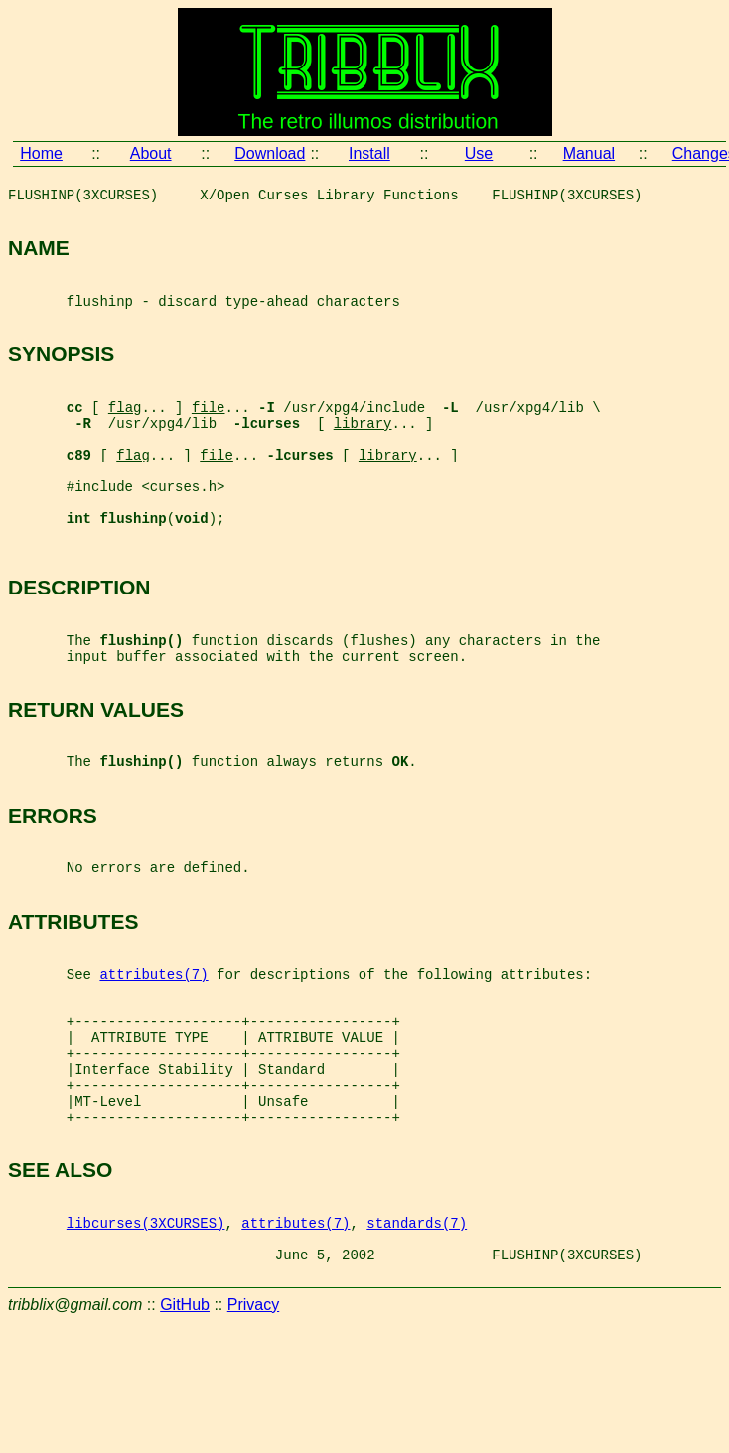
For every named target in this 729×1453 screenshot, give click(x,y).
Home (41, 153)
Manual (589, 153)
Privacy (253, 1435)
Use (479, 153)
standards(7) (416, 1344)
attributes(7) (153, 1059)
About (151, 153)
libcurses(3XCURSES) (146, 1344)
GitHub (185, 1435)
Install (369, 153)
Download (269, 153)
